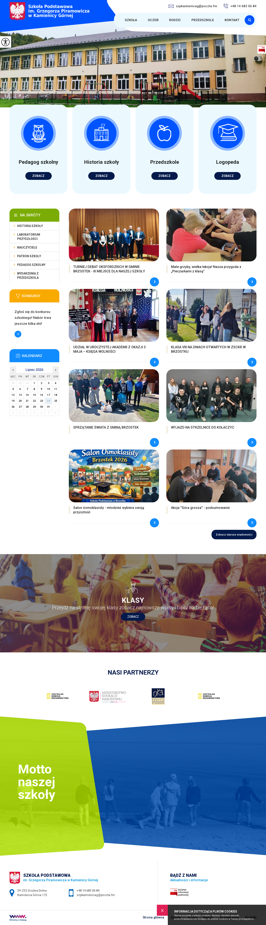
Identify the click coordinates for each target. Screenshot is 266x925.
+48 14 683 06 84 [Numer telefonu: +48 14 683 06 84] (88, 890)
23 (41, 400)
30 (41, 406)
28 (27, 406)
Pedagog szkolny (31, 264)
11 (55, 389)
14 (27, 395)
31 (48, 406)
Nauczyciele (27, 247)
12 (13, 395)
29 (34, 406)
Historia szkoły (30, 226)
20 (20, 400)
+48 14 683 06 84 (239, 6)
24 (48, 400)
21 (27, 400)
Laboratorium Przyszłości (28, 236)
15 (34, 395)
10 (48, 389)
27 (20, 406)
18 (55, 395)
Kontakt (232, 20)
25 (55, 400)
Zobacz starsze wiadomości (234, 534)
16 (41, 395)
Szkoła (131, 20)
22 (34, 400)
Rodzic (175, 20)
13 (20, 395)
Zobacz (133, 616)
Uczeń (153, 20)
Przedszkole (202, 20)
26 (13, 406)
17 (48, 395)
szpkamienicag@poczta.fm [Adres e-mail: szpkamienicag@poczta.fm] (96, 895)
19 (13, 400)
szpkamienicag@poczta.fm (192, 6)
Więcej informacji (18, 334)
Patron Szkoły (29, 256)
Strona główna (115, 20)
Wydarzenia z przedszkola (28, 275)
